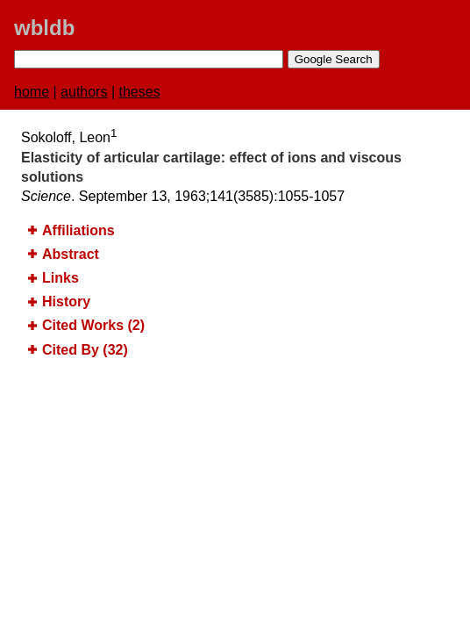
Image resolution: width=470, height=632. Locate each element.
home (31, 91)
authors (84, 91)
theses (139, 91)
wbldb (44, 28)
